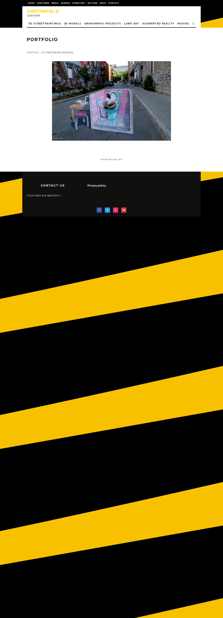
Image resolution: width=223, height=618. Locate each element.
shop (103, 3)
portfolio (33, 52)
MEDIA (55, 3)
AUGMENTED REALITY (158, 23)
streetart (78, 3)
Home (31, 3)
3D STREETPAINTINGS (44, 23)
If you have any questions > (44, 195)
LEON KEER (43, 3)
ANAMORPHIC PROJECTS (102, 23)
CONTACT (113, 3)
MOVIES (183, 23)
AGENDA (65, 3)
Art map (93, 3)
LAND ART (131, 23)
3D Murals (72, 23)
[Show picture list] (111, 159)
